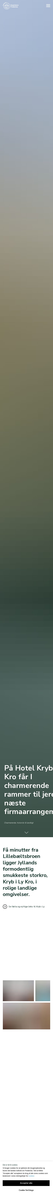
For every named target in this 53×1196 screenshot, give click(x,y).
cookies (31, 1176)
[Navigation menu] (48, 5)
